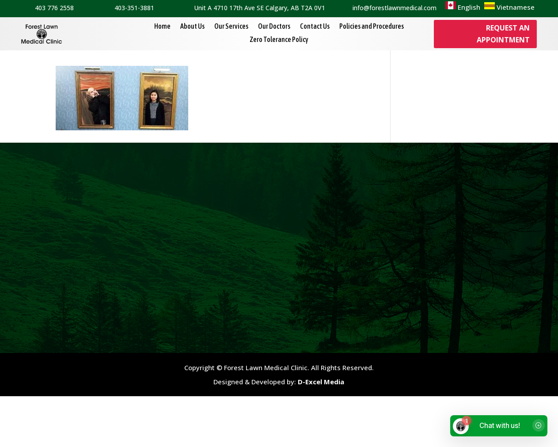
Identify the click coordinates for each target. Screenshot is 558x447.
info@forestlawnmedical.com (395, 8)
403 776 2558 (54, 8)
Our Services (231, 26)
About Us (192, 26)
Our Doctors (274, 26)
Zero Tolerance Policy (279, 39)
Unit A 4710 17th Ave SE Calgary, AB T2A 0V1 (259, 8)
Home (162, 26)
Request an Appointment (503, 34)
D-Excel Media (321, 432)
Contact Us (315, 26)
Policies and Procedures (371, 26)
